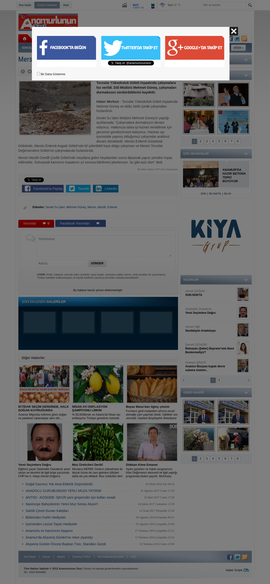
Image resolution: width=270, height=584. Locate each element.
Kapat (233, 31)
